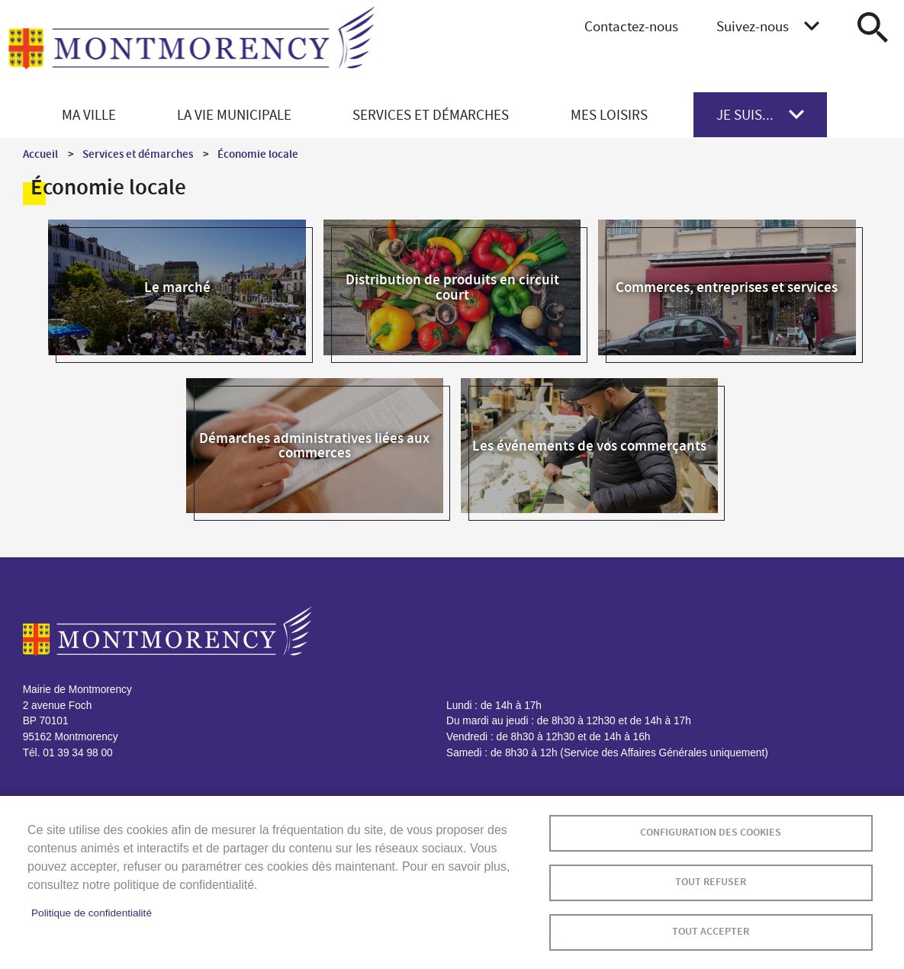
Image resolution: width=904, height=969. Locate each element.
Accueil (40, 154)
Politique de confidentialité (91, 913)
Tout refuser (710, 881)
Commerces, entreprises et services (727, 287)
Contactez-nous (631, 26)
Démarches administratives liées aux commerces (314, 445)
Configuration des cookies (710, 832)
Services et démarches (137, 154)
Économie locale (257, 154)
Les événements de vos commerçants (589, 445)
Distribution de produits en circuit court (452, 286)
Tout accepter (710, 931)
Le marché (177, 287)
